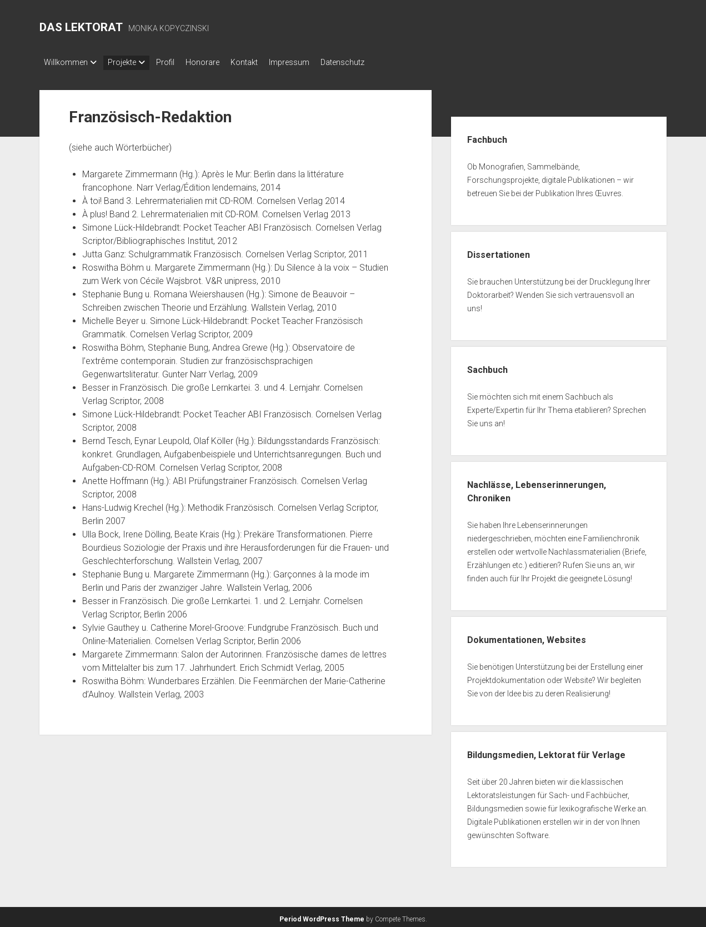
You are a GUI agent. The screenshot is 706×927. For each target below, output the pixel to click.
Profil (176, 62)
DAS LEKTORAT (81, 27)
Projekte (127, 62)
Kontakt (266, 62)
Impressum (317, 62)
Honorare (219, 62)
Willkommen (66, 62)
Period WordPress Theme (321, 916)
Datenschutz (376, 62)
